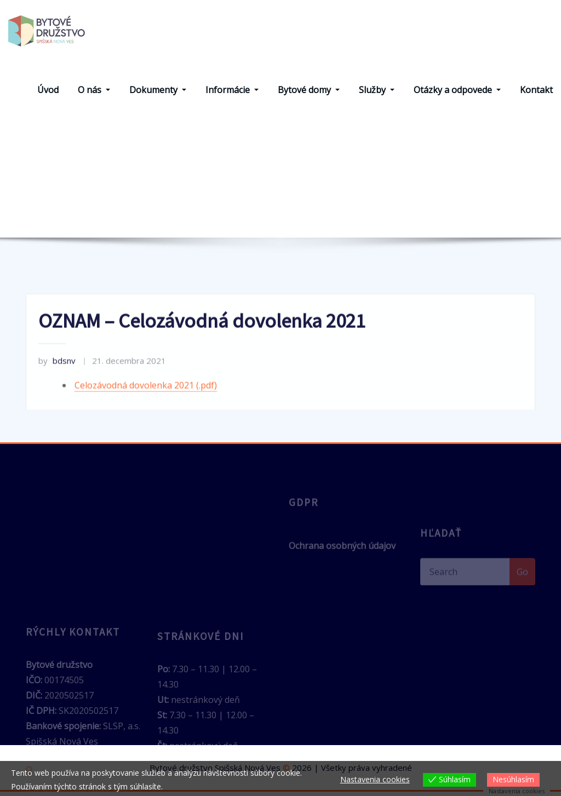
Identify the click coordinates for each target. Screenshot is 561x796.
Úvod (48, 95)
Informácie (232, 95)
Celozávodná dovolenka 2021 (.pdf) (146, 417)
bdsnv (57, 392)
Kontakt (536, 95)
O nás (94, 95)
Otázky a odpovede (457, 95)
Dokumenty (157, 95)
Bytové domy (309, 95)
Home (196, 215)
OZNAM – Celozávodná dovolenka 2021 (310, 215)
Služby (376, 95)
